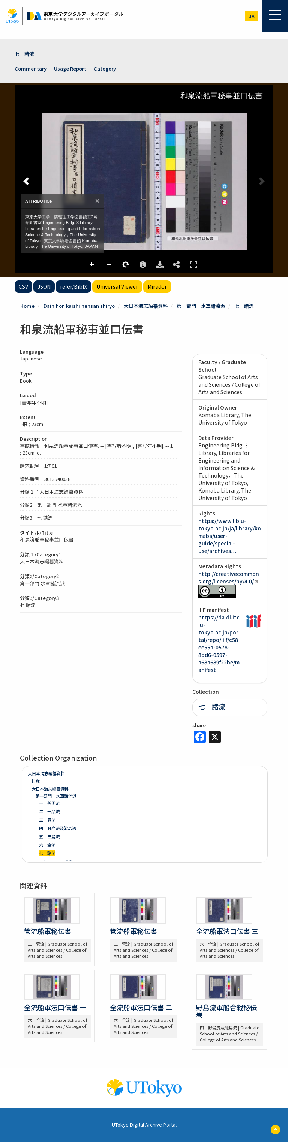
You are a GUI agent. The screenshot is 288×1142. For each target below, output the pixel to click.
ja (252, 16)
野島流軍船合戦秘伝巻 (226, 1011)
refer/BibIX (73, 286)
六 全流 (47, 845)
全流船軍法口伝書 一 (55, 1007)
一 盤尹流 (49, 803)
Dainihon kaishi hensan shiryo (79, 305)
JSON (44, 286)
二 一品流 (49, 811)
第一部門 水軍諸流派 (201, 305)
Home (27, 305)
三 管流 (47, 820)
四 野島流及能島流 (57, 828)
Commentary (30, 68)
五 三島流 (49, 836)
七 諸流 (24, 53)
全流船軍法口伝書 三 (227, 931)
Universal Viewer (117, 286)
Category (105, 68)
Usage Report (70, 68)
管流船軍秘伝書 (47, 931)
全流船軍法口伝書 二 (141, 1007)
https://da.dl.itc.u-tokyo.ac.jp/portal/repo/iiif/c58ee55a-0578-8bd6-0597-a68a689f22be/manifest (219, 643)
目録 (36, 780)
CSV (23, 286)
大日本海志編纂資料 (146, 305)
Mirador (157, 286)
